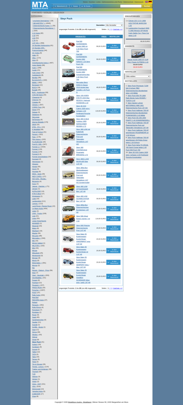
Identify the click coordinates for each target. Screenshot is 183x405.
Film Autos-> (36, 139)
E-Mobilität (36, 129)
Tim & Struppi (37, 364)
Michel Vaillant (37, 243)
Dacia (34, 110)
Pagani (34, 280)
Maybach (35, 231)
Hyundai (35, 171)
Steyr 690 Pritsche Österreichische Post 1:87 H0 (83, 228)
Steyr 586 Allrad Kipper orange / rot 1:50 (83, 218)
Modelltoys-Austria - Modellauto (79, 402)
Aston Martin (36, 65)
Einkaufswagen (132, 16)
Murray (34, 265)
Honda (34, 167)
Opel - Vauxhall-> (38, 275)
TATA (34, 354)
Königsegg (36, 196)
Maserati (35, 226)
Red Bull (35, 297)
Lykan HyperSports (39, 221)
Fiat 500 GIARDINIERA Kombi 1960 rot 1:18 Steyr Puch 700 (82, 46)
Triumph (35, 372)
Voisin (34, 381)
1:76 (33, 40)
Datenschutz (128, 2)
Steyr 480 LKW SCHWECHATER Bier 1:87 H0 (82, 198)
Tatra (34, 357)
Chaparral (35, 97)
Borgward (35, 85)
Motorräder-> (37, 263)
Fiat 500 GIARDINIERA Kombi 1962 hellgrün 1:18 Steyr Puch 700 (83, 59)
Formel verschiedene (40, 157)
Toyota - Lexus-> (38, 367)
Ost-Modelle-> (37, 278)
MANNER (35, 223)
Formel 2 (35, 149)
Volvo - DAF (36, 384)
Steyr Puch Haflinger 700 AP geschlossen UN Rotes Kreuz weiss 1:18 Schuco (137, 140)
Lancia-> (35, 204)
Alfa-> (34, 58)
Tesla (34, 362)
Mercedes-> (36, 238)
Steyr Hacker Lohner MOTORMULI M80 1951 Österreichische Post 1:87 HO (137, 105)
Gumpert (35, 159)
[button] (61, 6)
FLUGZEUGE (37, 142)
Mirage (34, 251)
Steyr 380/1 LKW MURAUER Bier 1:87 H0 (82, 161)
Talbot (34, 352)
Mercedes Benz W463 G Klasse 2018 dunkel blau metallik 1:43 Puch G (83, 87)
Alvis (34, 60)
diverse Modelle (38, 122)
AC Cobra (35, 53)
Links (98, 2)
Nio (33, 268)
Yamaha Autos (37, 391)
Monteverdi (36, 255)
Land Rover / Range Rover (42, 206)
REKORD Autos (38, 300)
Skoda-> (35, 335)
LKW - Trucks (37, 213)
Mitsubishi (36, 253)
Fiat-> (34, 137)
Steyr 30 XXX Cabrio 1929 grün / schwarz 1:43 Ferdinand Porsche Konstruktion (83, 111)
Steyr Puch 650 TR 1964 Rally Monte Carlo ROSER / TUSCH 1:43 (136, 98)
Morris (34, 260)
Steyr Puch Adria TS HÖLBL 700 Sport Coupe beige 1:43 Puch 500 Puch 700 (137, 147)
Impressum (139, 2)
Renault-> (35, 305)
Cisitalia (35, 102)
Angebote (129, 46)
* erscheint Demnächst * (41, 21)
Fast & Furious (37, 132)
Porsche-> (36, 290)
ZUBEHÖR (36, 394)
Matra (34, 228)
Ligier (34, 211)
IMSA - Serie (36, 174)
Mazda (34, 233)
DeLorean (35, 117)
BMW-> (35, 83)
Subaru (34, 344)
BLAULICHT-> (37, 80)
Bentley (35, 78)
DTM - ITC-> (36, 127)
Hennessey (36, 162)
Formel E (35, 154)
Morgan (35, 258)
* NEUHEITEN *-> (38, 23)
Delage (34, 112)
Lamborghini (36, 201)
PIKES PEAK (37, 288)
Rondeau (35, 312)
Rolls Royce (36, 307)
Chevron (35, 100)
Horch (34, 169)
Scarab (34, 325)
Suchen (92, 2)
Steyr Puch (58, 12)
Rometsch (36, 310)
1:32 (33, 35)
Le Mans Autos (37, 208)
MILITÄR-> (36, 246)
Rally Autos (36, 295)
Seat (34, 330)
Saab (34, 317)
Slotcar (34, 337)
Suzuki (34, 349)
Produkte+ (81, 37)
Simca (34, 332)
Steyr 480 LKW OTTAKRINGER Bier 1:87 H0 (82, 189)
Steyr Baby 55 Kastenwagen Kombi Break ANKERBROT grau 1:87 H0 (83, 239)
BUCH (34, 87)
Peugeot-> (36, 285)
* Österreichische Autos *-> (42, 26)
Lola (33, 216)
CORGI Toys (36, 107)
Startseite (37, 12)
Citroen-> (35, 105)
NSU (34, 273)
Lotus (34, 218)
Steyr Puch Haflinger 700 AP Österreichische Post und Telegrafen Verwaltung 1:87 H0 (137, 125)
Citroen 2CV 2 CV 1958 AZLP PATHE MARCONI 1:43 (137, 23)
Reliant (34, 302)
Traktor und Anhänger (40, 369)
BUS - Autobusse (38, 92)
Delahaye (35, 115)
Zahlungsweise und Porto (112, 2)
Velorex (35, 377)
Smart (34, 339)
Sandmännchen (38, 320)
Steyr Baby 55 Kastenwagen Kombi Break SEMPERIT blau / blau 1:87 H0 (82, 262)
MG (33, 241)
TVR (33, 374)
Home (85, 2)
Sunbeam (35, 347)
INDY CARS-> (37, 176)
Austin (34, 70)
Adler (34, 55)
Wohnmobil (36, 389)
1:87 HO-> (36, 43)
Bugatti (34, 90)
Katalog (48, 12)
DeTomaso (36, 120)
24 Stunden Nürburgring (41, 45)
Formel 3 (35, 152)
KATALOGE (36, 191)
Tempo (34, 359)
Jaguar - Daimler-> (39, 186)
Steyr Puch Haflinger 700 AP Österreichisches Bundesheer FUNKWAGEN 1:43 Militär (137, 112)
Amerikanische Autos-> (40, 63)
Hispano (35, 164)
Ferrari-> (35, 134)
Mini (33, 248)
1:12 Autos (36, 33)
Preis (103, 37)
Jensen (34, 189)
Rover (34, 315)
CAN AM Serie (37, 95)
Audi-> (34, 68)
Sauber (34, 322)
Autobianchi (36, 75)
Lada (34, 199)
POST (34, 292)
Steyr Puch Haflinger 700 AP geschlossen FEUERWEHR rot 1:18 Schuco (137, 132)
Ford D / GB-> (37, 144)
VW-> (34, 386)
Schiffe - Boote (37, 327)
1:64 (33, 38)
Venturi (34, 379)
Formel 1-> (36, 147)
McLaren (35, 236)
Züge (34, 396)
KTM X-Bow (36, 194)
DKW (34, 124)
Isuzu (34, 184)
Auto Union (36, 73)
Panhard (35, 283)
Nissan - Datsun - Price (40, 270)
